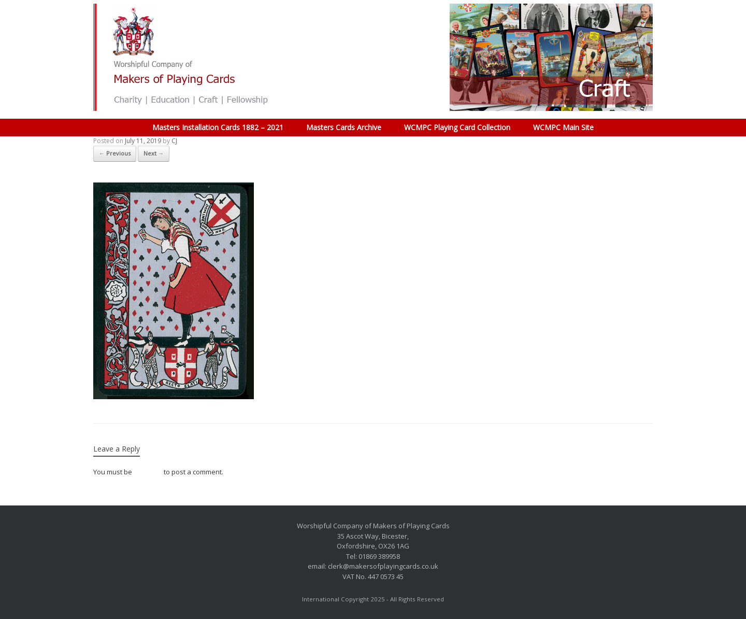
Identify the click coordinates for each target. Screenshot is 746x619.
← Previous (115, 153)
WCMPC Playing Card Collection (457, 127)
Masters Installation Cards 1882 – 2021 (217, 127)
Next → (154, 153)
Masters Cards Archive (343, 127)
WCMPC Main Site (563, 127)
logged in (148, 471)
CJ (174, 140)
